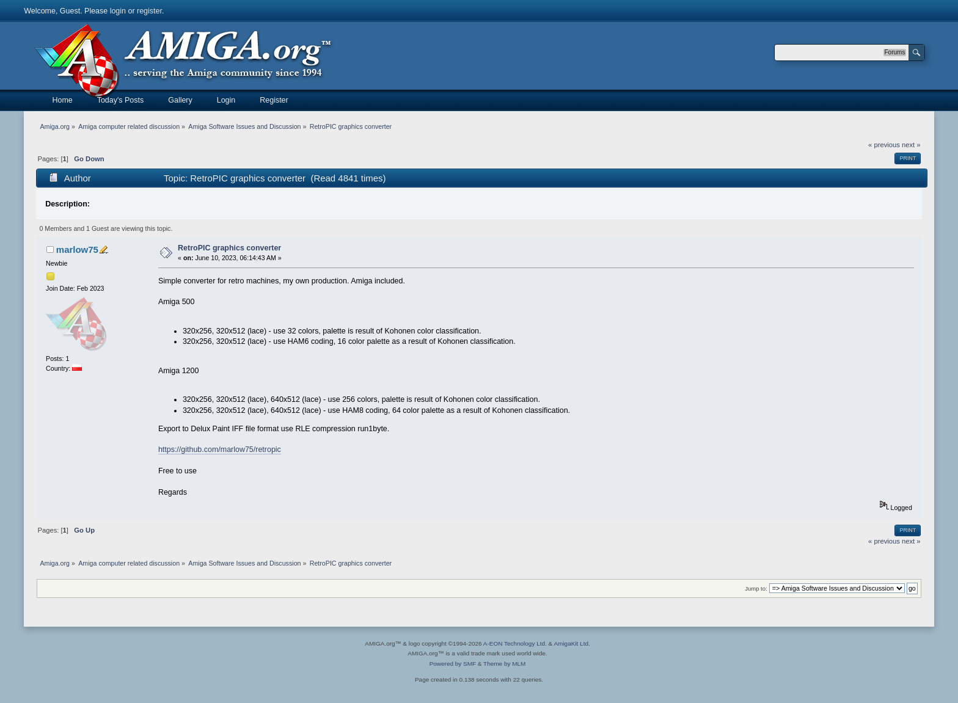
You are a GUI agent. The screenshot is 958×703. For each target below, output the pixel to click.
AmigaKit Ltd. (572, 643)
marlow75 (77, 249)
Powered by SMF (453, 663)
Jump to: (756, 588)
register (149, 11)
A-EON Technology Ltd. (515, 643)
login (118, 11)
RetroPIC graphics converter (229, 248)
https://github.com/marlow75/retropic (219, 449)
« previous (884, 144)
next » (911, 144)
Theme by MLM (504, 663)
